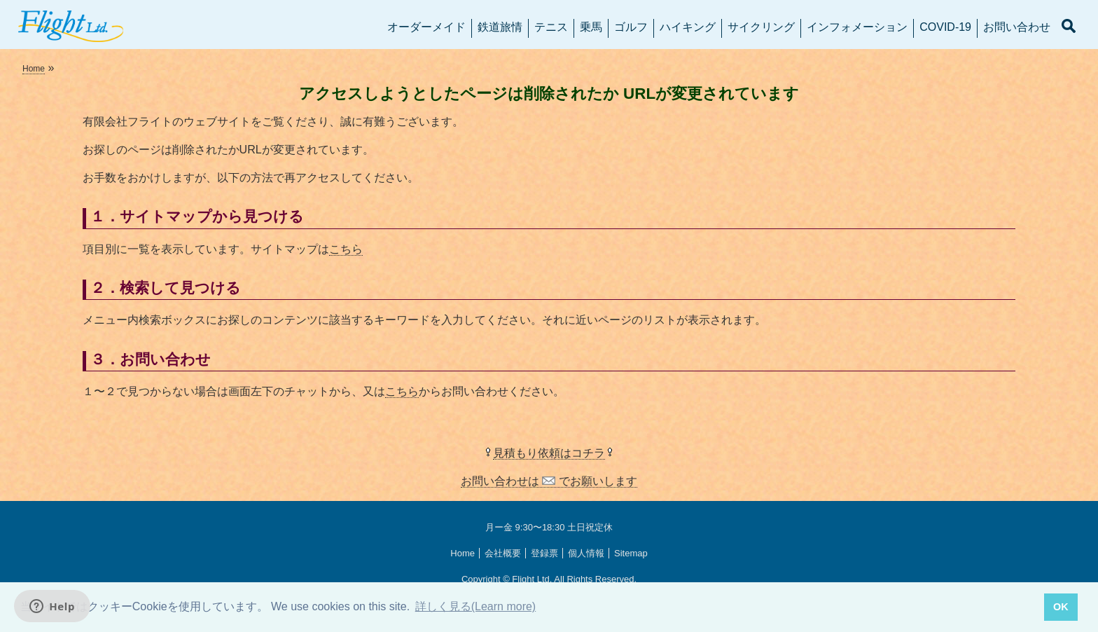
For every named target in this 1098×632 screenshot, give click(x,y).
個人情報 (586, 553)
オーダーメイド (426, 27)
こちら (346, 249)
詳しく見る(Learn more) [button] (475, 606)
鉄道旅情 (500, 27)
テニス (551, 27)
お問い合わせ (1016, 27)
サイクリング (761, 27)
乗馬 (591, 27)
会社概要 (503, 553)
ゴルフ (631, 27)
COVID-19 (945, 27)
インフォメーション (857, 27)
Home (33, 69)
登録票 (544, 553)
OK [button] (1061, 606)
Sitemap (631, 553)
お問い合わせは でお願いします (549, 481)
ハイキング (688, 27)
